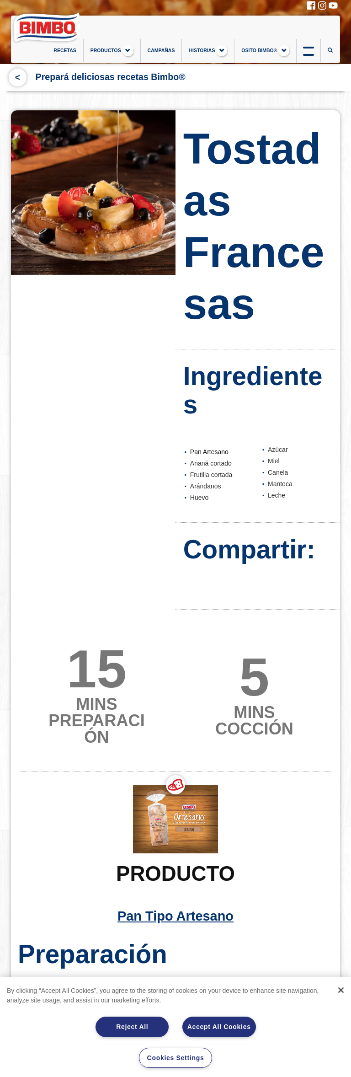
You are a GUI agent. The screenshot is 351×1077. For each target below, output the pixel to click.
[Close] (341, 990)
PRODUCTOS (111, 50)
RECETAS (64, 50)
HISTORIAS (208, 50)
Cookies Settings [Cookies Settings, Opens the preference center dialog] (175, 1057)
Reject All (132, 1026)
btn (308, 50)
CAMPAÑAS (161, 50)
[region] (175, 1027)
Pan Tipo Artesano (175, 863)
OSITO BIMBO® (265, 50)
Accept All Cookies (219, 1026)
